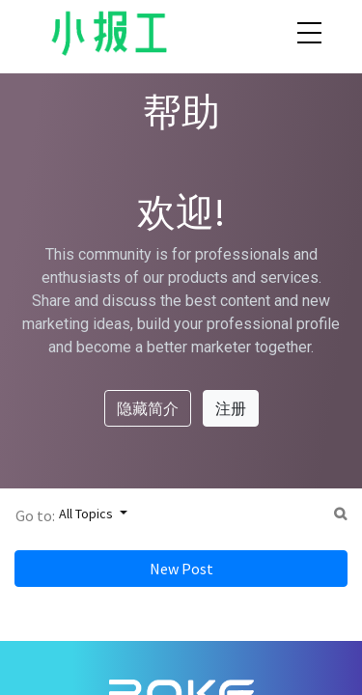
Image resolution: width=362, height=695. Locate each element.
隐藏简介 (148, 408)
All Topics (87, 513)
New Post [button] (181, 568)
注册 (230, 408)
